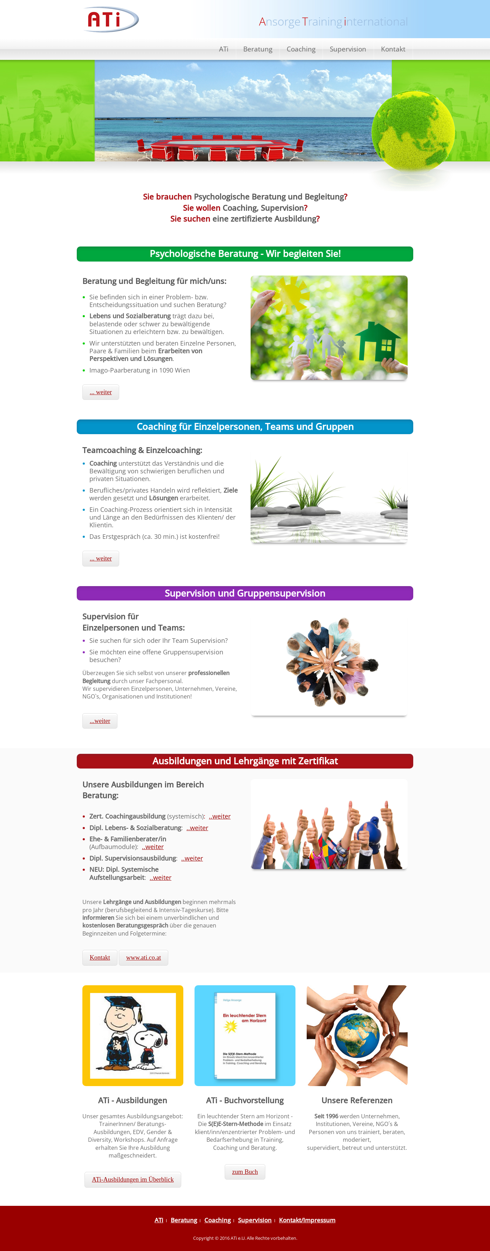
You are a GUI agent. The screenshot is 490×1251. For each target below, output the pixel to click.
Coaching (301, 49)
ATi (224, 49)
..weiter (220, 816)
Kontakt (393, 49)
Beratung (257, 49)
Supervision (348, 49)
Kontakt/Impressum (307, 1220)
